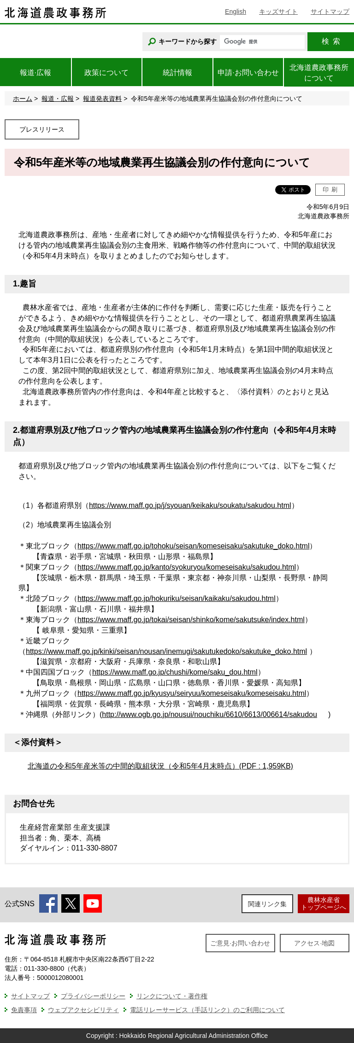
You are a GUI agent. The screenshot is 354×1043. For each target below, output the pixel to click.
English (235, 11)
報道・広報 (57, 98)
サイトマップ (330, 11)
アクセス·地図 (314, 943)
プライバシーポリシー (93, 996)
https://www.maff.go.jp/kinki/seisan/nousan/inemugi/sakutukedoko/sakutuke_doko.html (166, 651)
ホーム (22, 98)
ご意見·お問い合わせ (240, 943)
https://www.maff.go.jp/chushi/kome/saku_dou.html (175, 672)
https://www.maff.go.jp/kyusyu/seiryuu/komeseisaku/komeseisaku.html (191, 693)
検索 (331, 41)
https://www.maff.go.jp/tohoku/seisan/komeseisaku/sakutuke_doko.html (193, 546)
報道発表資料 (102, 98)
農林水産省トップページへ (323, 903)
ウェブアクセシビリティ (83, 1010)
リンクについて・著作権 (171, 996)
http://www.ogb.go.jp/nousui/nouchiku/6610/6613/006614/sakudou (209, 714)
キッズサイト (278, 11)
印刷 (330, 189)
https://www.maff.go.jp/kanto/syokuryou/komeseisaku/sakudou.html (186, 567)
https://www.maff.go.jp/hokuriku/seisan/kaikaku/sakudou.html (176, 598)
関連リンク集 (267, 904)
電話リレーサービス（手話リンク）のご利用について (207, 1010)
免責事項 (24, 1010)
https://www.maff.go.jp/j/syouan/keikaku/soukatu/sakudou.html (190, 505)
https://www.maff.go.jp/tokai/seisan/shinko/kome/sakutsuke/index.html (191, 619)
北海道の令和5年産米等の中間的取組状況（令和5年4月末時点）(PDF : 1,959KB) (160, 766)
